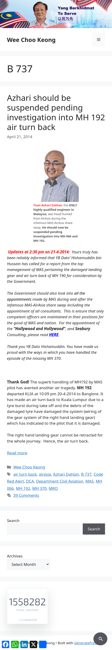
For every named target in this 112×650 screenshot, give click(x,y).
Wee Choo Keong (31, 40)
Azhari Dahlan (66, 474)
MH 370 (39, 488)
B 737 (86, 474)
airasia (45, 474)
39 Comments (26, 495)
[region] (56, 14)
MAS (89, 481)
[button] (100, 638)
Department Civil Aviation (59, 481)
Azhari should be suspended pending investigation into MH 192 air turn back (56, 112)
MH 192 (23, 488)
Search (13, 520)
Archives (15, 556)
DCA (30, 481)
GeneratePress (86, 642)
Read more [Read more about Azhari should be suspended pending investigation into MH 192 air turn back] (17, 453)
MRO (53, 488)
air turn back (25, 474)
